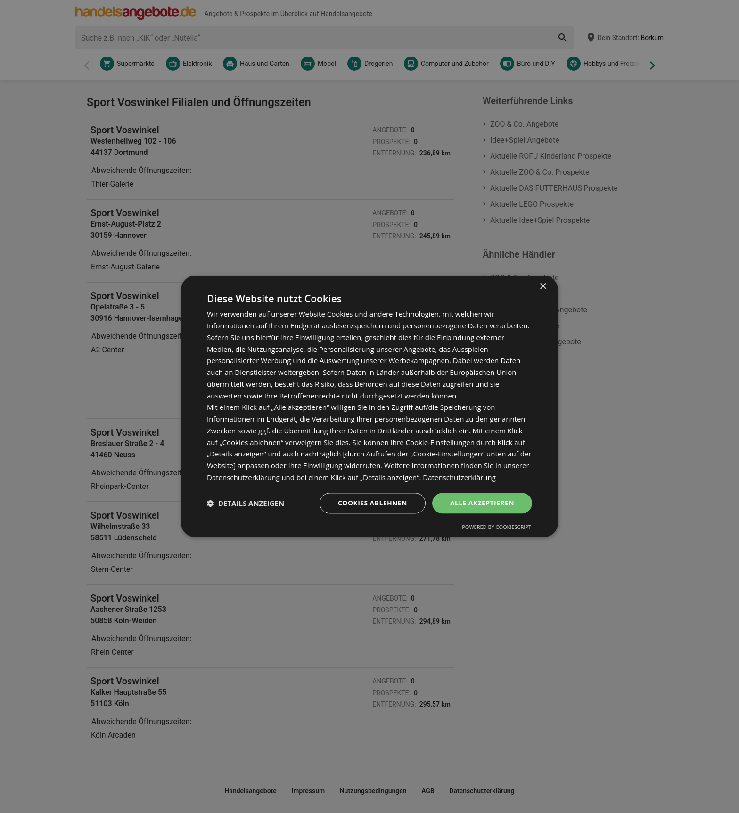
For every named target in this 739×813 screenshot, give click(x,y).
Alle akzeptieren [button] (482, 502)
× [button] (542, 286)
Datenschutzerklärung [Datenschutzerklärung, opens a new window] (459, 477)
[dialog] (369, 406)
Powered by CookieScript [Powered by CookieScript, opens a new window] (496, 527)
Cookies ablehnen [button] (372, 502)
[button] (245, 503)
